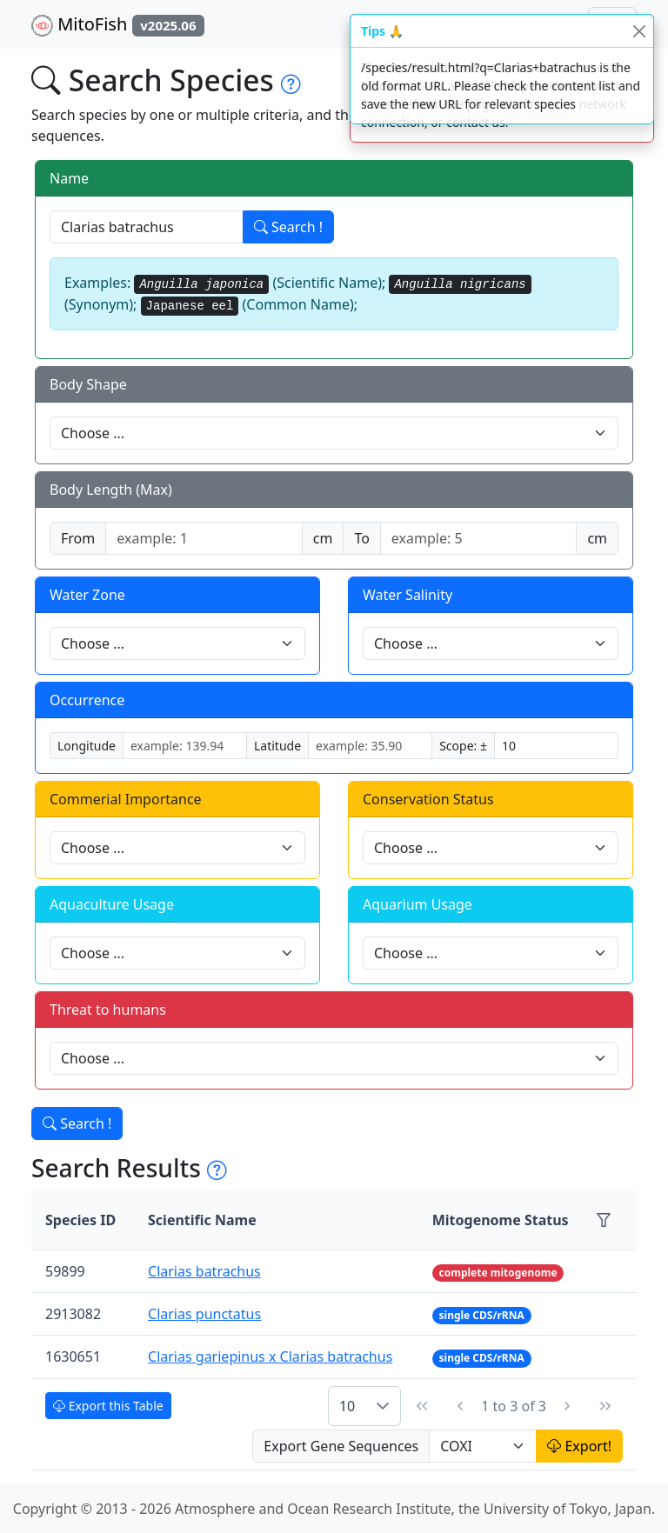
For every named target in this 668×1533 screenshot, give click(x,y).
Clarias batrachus (204, 1271)
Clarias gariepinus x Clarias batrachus (270, 1356)
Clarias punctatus (204, 1313)
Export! (579, 1446)
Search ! (288, 227)
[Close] (639, 31)
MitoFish (117, 24)
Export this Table (108, 1405)
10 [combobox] (347, 1406)
